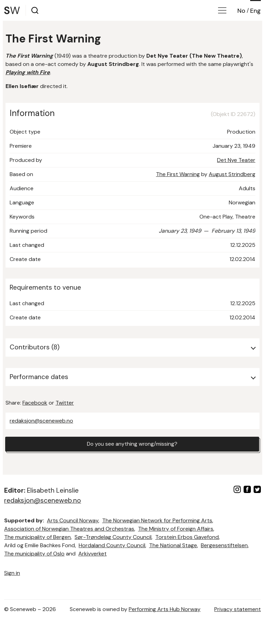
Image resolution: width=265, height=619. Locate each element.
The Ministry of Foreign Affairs (175, 528)
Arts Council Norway (72, 520)
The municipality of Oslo (34, 553)
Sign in (12, 573)
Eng (255, 11)
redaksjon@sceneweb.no (41, 420)
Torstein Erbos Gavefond (187, 537)
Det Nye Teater (236, 160)
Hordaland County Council (112, 545)
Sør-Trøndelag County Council (113, 537)
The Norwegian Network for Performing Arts (157, 520)
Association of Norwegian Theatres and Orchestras (69, 528)
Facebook (34, 402)
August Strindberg (232, 174)
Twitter (65, 402)
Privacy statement (237, 609)
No (241, 11)
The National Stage (173, 545)
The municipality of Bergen (37, 537)
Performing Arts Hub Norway (164, 609)
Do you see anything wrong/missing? (132, 444)
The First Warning (178, 174)
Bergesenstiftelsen (224, 545)
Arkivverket (92, 553)
